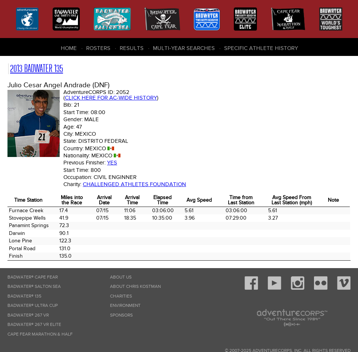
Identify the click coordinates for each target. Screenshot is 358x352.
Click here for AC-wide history (111, 97)
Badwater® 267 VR (28, 315)
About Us (121, 277)
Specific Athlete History (261, 48)
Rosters (98, 48)
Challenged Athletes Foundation (134, 184)
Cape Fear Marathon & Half (40, 334)
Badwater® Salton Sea (34, 286)
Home (69, 48)
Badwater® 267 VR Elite (34, 324)
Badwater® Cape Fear (32, 277)
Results (132, 48)
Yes (112, 162)
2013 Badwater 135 (36, 68)
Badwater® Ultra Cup (32, 305)
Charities (121, 296)
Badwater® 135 (24, 296)
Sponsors (121, 315)
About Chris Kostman (135, 286)
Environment (125, 305)
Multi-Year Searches (184, 48)
